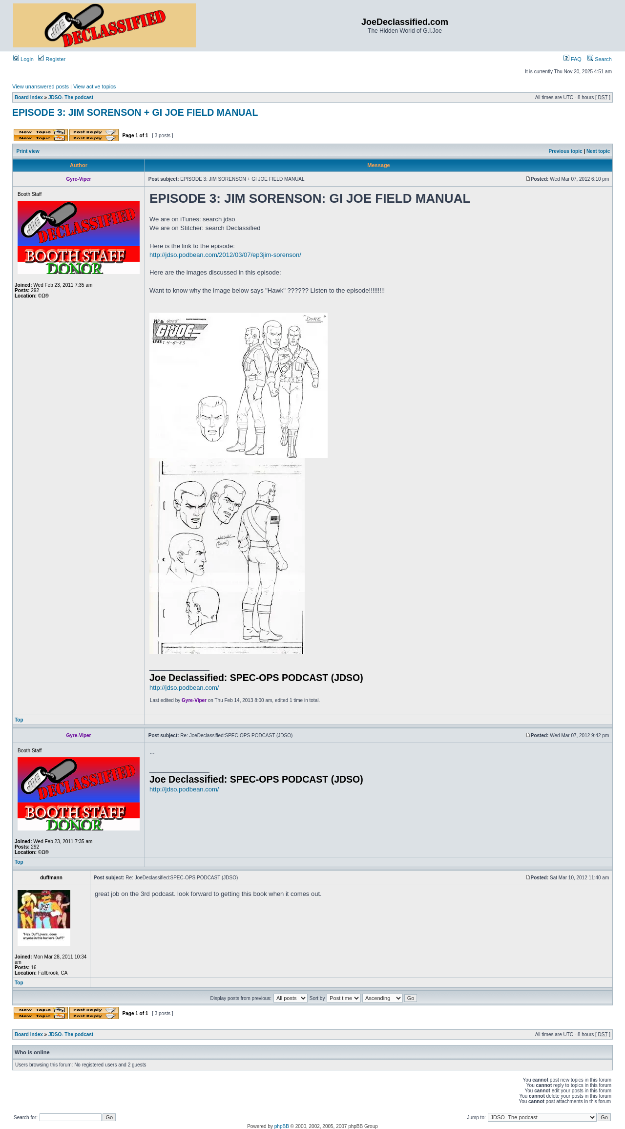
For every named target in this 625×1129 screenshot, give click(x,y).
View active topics (94, 86)
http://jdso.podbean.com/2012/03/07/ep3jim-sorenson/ (225, 254)
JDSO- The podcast (70, 97)
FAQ (572, 59)
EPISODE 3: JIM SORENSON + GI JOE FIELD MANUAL (135, 112)
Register (51, 59)
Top (19, 720)
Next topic (598, 151)
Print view (28, 151)
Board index (29, 97)
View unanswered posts (40, 86)
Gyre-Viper (194, 700)
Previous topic (566, 151)
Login (23, 59)
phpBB (281, 1126)
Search (599, 59)
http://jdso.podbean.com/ (184, 687)
